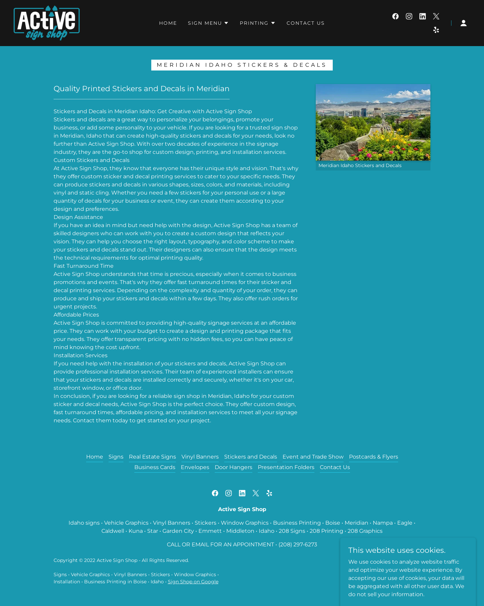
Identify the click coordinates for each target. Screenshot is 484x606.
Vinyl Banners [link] (200, 456)
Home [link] (168, 23)
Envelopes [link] (195, 467)
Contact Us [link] (306, 23)
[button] (208, 23)
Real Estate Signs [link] (152, 456)
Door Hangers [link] (233, 467)
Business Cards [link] (154, 467)
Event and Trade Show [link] (313, 456)
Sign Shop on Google (193, 582)
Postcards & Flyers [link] (373, 456)
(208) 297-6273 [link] (297, 544)
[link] (47, 22)
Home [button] (94, 456)
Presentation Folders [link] (286, 467)
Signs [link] (116, 456)
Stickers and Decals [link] (250, 456)
